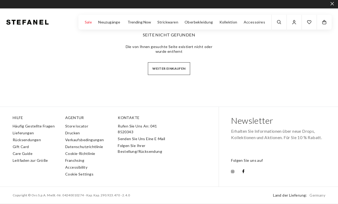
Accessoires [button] (254, 22)
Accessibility (76, 167)
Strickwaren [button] (167, 22)
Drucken (72, 133)
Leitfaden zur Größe (30, 160)
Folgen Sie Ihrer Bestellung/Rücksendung (140, 148)
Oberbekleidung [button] (199, 22)
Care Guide (22, 153)
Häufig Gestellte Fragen (34, 126)
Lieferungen (23, 133)
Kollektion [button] (228, 22)
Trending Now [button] (139, 22)
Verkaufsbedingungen (84, 139)
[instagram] (232, 171)
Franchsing (74, 160)
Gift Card (21, 146)
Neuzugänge (109, 22)
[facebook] (243, 171)
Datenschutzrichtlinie (84, 146)
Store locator (76, 126)
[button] (309, 22)
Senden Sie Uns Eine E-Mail (141, 138)
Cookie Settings (79, 174)
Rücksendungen (27, 139)
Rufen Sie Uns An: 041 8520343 (137, 129)
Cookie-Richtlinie (80, 153)
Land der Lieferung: (299, 195)
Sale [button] (88, 22)
